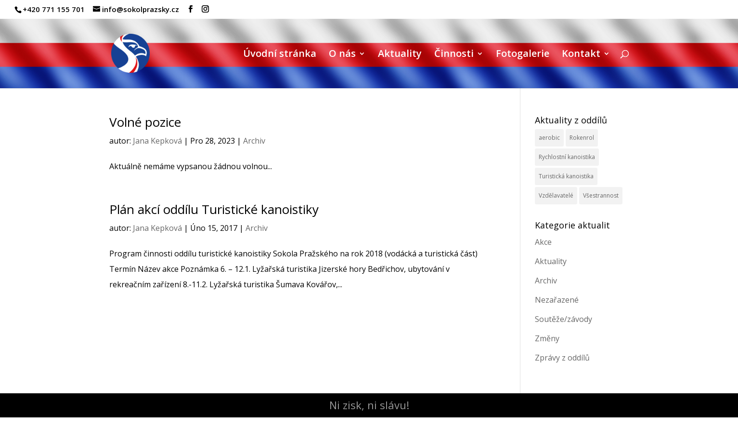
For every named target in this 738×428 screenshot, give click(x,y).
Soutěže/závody (563, 319)
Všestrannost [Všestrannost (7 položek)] (601, 195)
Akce (543, 242)
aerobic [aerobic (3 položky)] (549, 138)
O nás (342, 55)
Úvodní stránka (279, 55)
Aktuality (400, 55)
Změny (547, 338)
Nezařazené (557, 299)
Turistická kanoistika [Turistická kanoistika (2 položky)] (566, 176)
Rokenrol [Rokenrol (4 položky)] (582, 138)
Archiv (254, 140)
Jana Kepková (157, 140)
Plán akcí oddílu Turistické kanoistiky (214, 209)
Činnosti (454, 55)
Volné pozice (145, 122)
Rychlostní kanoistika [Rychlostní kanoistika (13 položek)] (567, 157)
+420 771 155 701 (54, 9)
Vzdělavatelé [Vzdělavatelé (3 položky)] (556, 195)
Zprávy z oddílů (562, 357)
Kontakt (581, 55)
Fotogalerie (522, 55)
